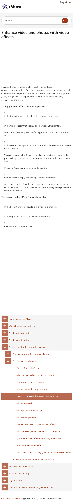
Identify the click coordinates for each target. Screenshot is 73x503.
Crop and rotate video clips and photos (31, 354)
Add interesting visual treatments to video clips (38, 431)
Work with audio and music (21, 466)
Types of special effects (27, 368)
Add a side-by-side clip (26, 417)
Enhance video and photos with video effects (37, 396)
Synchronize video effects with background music (39, 438)
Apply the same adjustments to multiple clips (33, 459)
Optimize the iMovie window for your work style (31, 487)
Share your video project (20, 473)
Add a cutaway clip (24, 403)
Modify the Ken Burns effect (29, 445)
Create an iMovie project (20, 333)
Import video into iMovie (20, 319)
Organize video (16, 480)
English (65, 2)
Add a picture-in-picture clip (29, 410)
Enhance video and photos (25, 361)
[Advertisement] (24, 64)
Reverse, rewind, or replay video (31, 389)
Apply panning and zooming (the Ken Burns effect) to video (43, 452)
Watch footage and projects (22, 326)
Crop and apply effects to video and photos (29, 347)
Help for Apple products (11, 498)
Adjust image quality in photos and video (35, 375)
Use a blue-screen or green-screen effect (35, 424)
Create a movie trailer (19, 340)
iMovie (15, 6)
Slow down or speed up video (30, 382)
